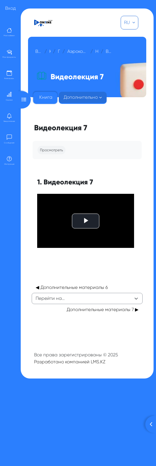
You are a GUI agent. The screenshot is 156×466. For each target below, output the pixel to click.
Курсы (50, 51)
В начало (38, 51)
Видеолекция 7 (109, 51)
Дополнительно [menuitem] (81, 97)
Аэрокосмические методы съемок (77, 51)
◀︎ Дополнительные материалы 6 (72, 281)
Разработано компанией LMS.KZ (69, 355)
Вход (10, 8)
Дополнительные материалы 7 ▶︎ (103, 303)
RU (127, 22)
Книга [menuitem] (45, 97)
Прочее (59, 51)
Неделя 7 (96, 51)
